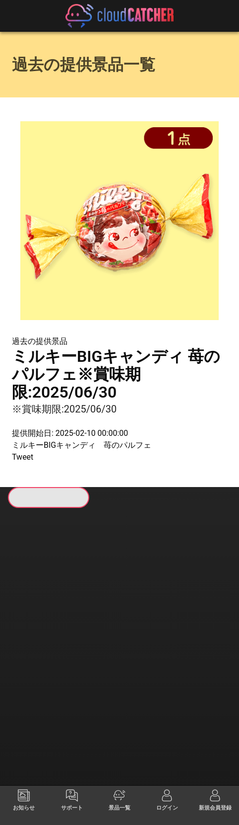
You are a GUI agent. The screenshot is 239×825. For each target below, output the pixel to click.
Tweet (22, 457)
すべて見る (36, 612)
